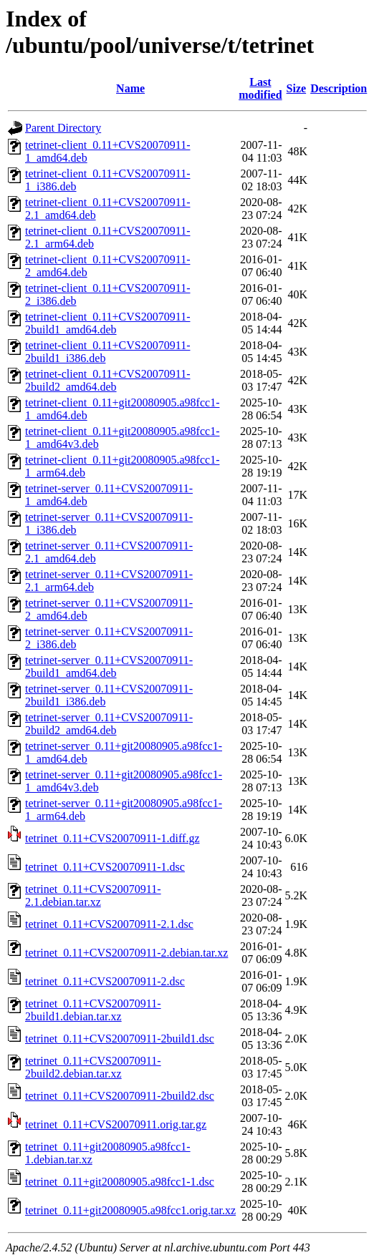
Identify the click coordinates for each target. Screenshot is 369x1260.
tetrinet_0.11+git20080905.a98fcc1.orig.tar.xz (130, 1210)
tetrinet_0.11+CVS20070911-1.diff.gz (112, 838)
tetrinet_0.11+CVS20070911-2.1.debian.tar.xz (93, 895)
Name (130, 88)
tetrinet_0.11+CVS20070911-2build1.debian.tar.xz (93, 1009)
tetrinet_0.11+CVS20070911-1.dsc (105, 867)
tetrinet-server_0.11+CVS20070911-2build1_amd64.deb (109, 666)
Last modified (260, 88)
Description (338, 88)
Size (297, 88)
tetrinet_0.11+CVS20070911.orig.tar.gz (115, 1124)
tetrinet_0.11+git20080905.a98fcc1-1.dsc (119, 1182)
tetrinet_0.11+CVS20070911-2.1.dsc (109, 924)
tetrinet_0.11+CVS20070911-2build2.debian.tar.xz (93, 1067)
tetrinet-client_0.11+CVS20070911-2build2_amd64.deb (107, 380)
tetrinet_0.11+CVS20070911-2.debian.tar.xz (126, 953)
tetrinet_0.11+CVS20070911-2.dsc (105, 981)
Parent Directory (63, 128)
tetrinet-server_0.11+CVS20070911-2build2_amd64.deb (109, 723)
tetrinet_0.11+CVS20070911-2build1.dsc (119, 1038)
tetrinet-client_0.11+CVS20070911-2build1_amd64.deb (107, 323)
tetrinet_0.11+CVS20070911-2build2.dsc (119, 1096)
